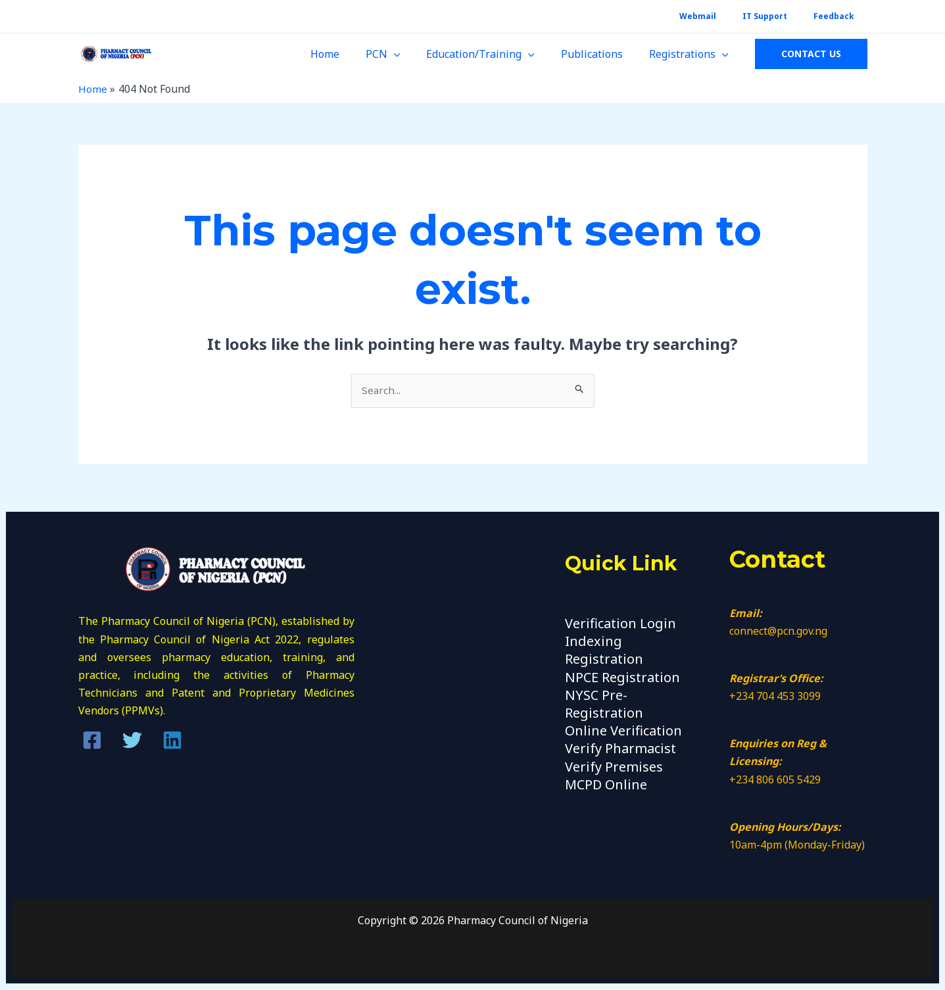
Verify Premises (614, 767)
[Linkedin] (172, 741)
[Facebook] (92, 741)
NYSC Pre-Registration (604, 704)
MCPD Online (606, 785)
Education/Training (493, 54)
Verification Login (620, 624)
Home (348, 54)
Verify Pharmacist (620, 749)
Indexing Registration (604, 650)
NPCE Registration (622, 678)
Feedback (839, 16)
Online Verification (623, 731)
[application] (412, 54)
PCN (401, 54)
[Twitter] (132, 741)
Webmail (724, 16)
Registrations (691, 54)
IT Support (780, 16)
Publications (600, 54)
